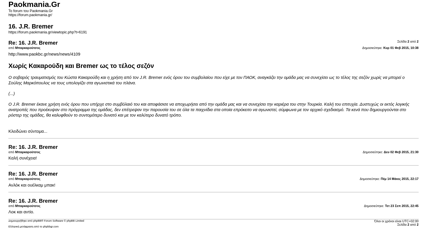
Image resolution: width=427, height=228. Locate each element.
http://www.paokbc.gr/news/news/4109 (44, 54)
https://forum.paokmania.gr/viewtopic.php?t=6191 (47, 32)
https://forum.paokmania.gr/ (30, 15)
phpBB (37, 220)
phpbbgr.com (50, 226)
